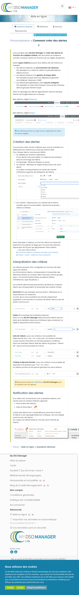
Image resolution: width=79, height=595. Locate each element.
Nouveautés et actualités (25, 480)
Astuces (57, 26)
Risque (32, 113)
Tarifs (13, 465)
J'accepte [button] (10, 587)
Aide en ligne (20, 514)
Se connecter (17, 504)
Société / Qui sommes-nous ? (26, 470)
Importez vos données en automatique (33, 521)
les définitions (37, 382)
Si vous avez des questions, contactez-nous (50, 35)
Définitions (42, 26)
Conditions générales (22, 495)
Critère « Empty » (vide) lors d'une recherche (33, 255)
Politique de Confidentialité (25, 499)
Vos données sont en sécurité (28, 527)
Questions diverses (23, 26)
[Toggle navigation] (62, 6)
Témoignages (33, 475)
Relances (33, 99)
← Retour (15, 447)
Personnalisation (20, 40)
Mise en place (17, 460)
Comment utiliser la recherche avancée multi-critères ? (37, 252)
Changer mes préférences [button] (36, 587)
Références (16, 475)
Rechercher (21, 31)
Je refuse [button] (20, 587)
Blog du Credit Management (27, 485)
